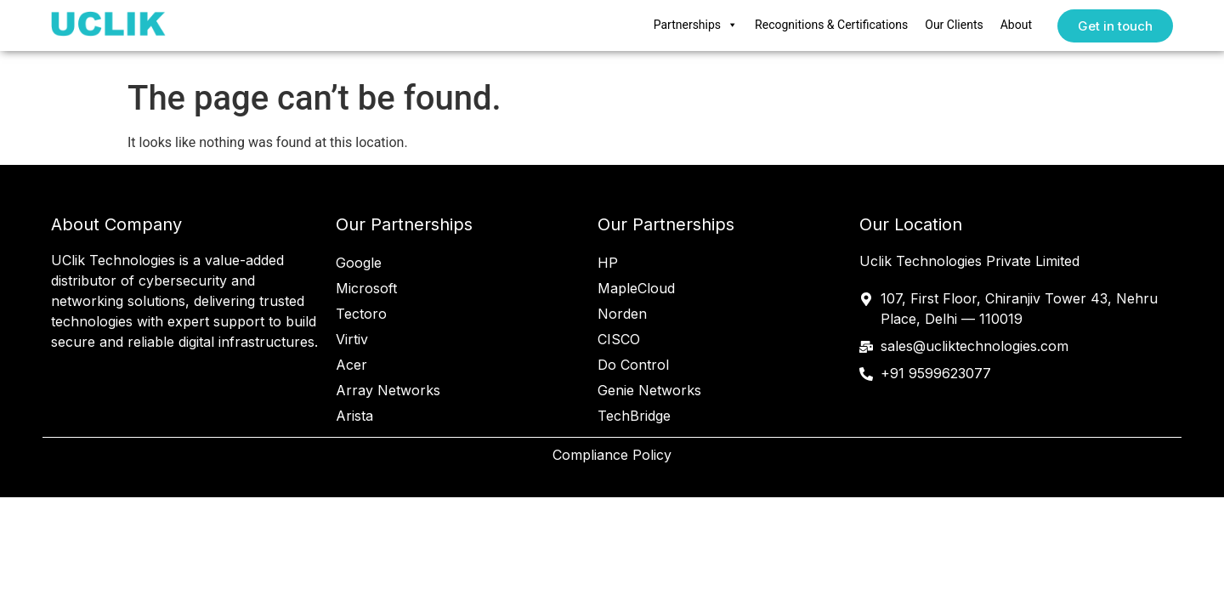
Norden (622, 313)
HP (608, 262)
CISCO (619, 339)
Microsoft (366, 288)
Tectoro (361, 313)
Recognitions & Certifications (831, 24)
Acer (351, 364)
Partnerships (696, 25)
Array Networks (388, 390)
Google (359, 262)
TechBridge (634, 415)
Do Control (633, 364)
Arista (354, 415)
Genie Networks (649, 390)
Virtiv (352, 339)
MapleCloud (636, 288)
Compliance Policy (612, 454)
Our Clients (954, 24)
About (1016, 24)
